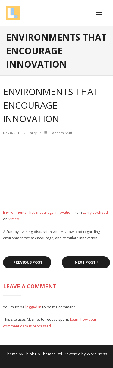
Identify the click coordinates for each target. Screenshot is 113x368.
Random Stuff (61, 132)
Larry (32, 132)
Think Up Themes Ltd (43, 354)
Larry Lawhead (95, 212)
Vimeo (13, 219)
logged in (33, 307)
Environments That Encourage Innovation (38, 212)
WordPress (97, 354)
